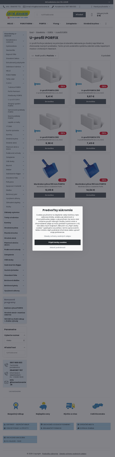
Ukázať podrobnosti (57, 247)
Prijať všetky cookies (58, 242)
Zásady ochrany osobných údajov (57, 236)
